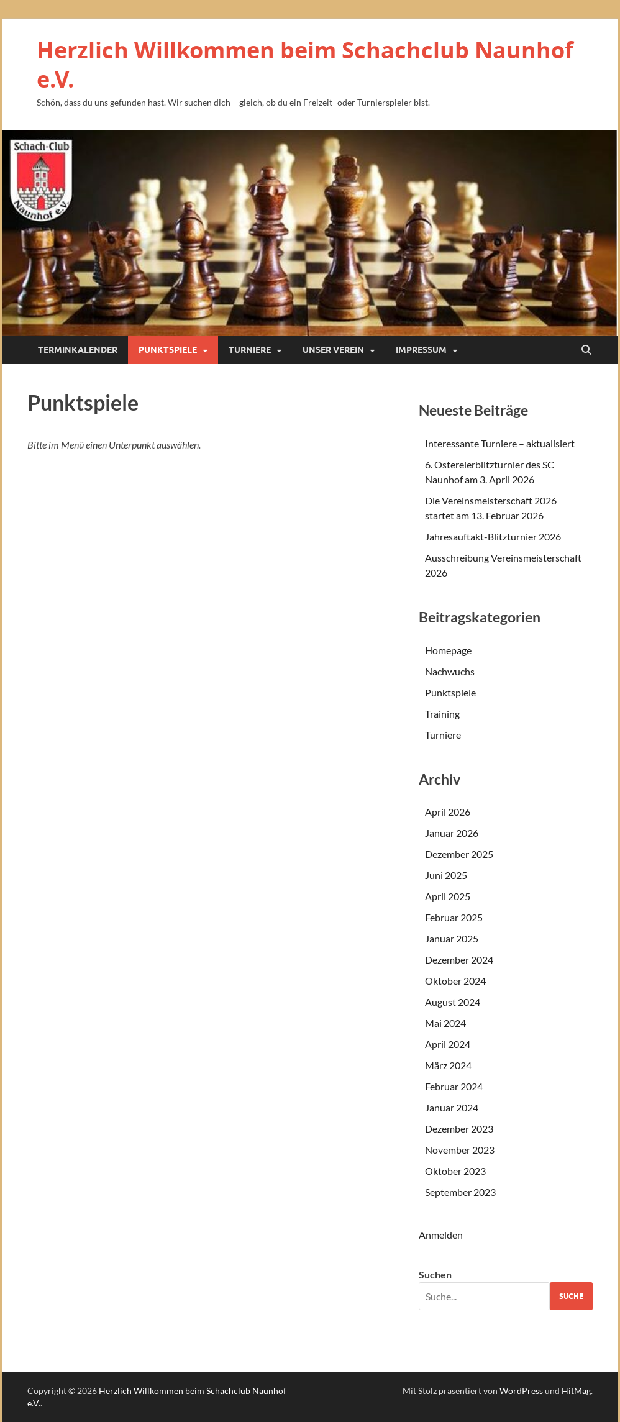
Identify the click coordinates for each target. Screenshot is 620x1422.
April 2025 (447, 896)
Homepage (448, 650)
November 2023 (460, 1149)
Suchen (435, 1274)
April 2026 (447, 812)
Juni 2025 (446, 875)
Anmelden (441, 1235)
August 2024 (452, 1002)
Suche (571, 1296)
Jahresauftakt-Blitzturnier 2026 (493, 536)
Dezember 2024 (459, 959)
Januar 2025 (451, 938)
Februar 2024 (454, 1086)
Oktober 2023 (455, 1171)
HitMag (576, 1390)
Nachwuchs (450, 671)
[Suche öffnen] (586, 350)
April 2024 (447, 1044)
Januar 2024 (451, 1107)
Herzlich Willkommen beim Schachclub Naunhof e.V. (305, 64)
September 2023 (460, 1192)
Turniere (250, 350)
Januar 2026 (451, 833)
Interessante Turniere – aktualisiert (500, 443)
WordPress (521, 1390)
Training (442, 713)
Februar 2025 (454, 917)
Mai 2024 (445, 1023)
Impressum (421, 350)
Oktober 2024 (455, 981)
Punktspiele (168, 350)
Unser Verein (333, 350)
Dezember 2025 (459, 854)
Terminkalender (77, 350)
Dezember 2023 (459, 1128)
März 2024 (448, 1065)
